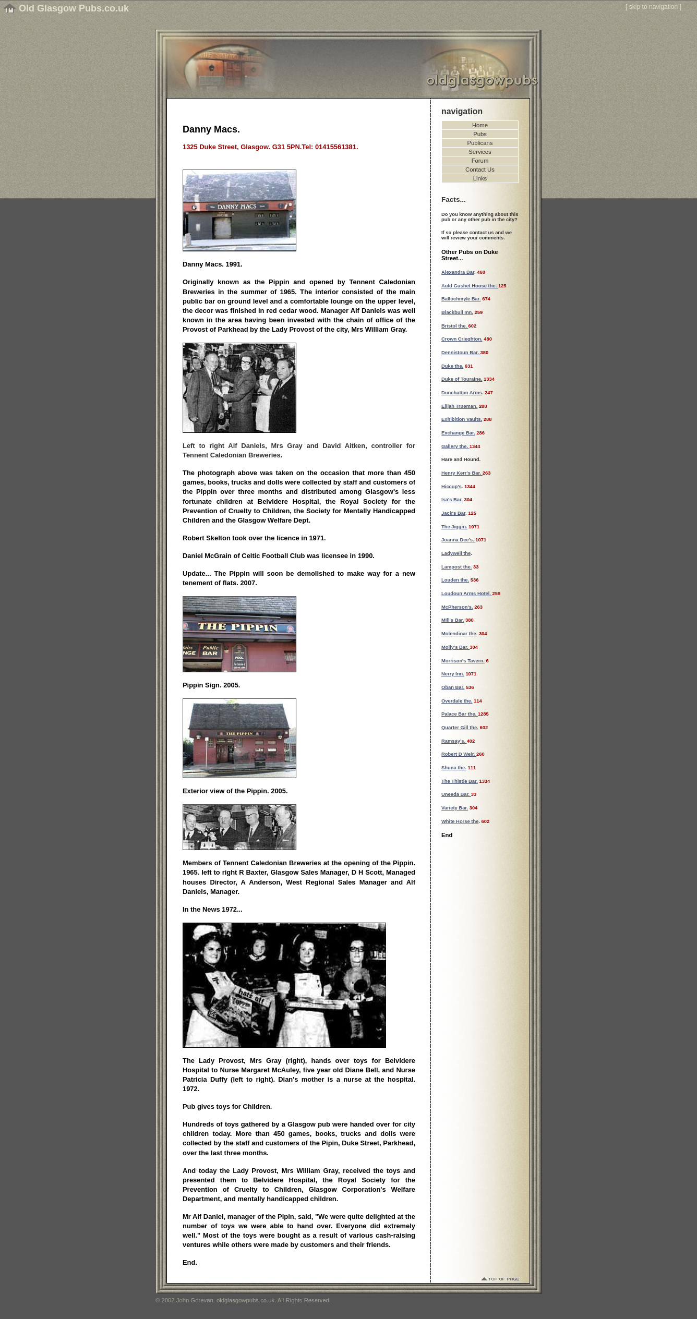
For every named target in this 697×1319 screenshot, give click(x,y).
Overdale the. (456, 701)
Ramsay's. (454, 741)
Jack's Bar (453, 513)
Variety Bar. (454, 807)
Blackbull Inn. (457, 312)
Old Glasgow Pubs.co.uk (74, 8)
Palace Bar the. (459, 714)
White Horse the (459, 821)
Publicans (480, 143)
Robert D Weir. (458, 754)
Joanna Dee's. (458, 539)
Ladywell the (456, 553)
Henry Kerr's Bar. (462, 473)
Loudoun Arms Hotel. (466, 593)
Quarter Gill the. (459, 727)
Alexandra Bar (457, 272)
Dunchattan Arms (461, 392)
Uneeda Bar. (456, 794)
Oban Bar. (452, 687)
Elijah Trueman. (459, 406)
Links (480, 178)
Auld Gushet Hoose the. (469, 285)
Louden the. (455, 580)
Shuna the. (453, 767)
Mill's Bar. (452, 620)
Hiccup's (451, 486)
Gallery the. (455, 446)
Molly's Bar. (455, 647)
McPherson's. (457, 607)
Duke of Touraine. (461, 379)
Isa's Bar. (452, 499)
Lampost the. (456, 567)
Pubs (480, 134)
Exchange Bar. (458, 432)
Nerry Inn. (452, 673)
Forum (480, 161)
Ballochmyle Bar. (461, 298)
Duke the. (452, 366)
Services (479, 152)
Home (480, 125)
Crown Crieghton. (462, 339)
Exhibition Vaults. (461, 419)
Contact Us (480, 169)
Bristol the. (454, 326)
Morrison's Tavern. (463, 660)
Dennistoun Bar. (460, 352)
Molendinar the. (459, 633)
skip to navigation (653, 6)
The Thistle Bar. (459, 781)
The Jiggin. (454, 526)
